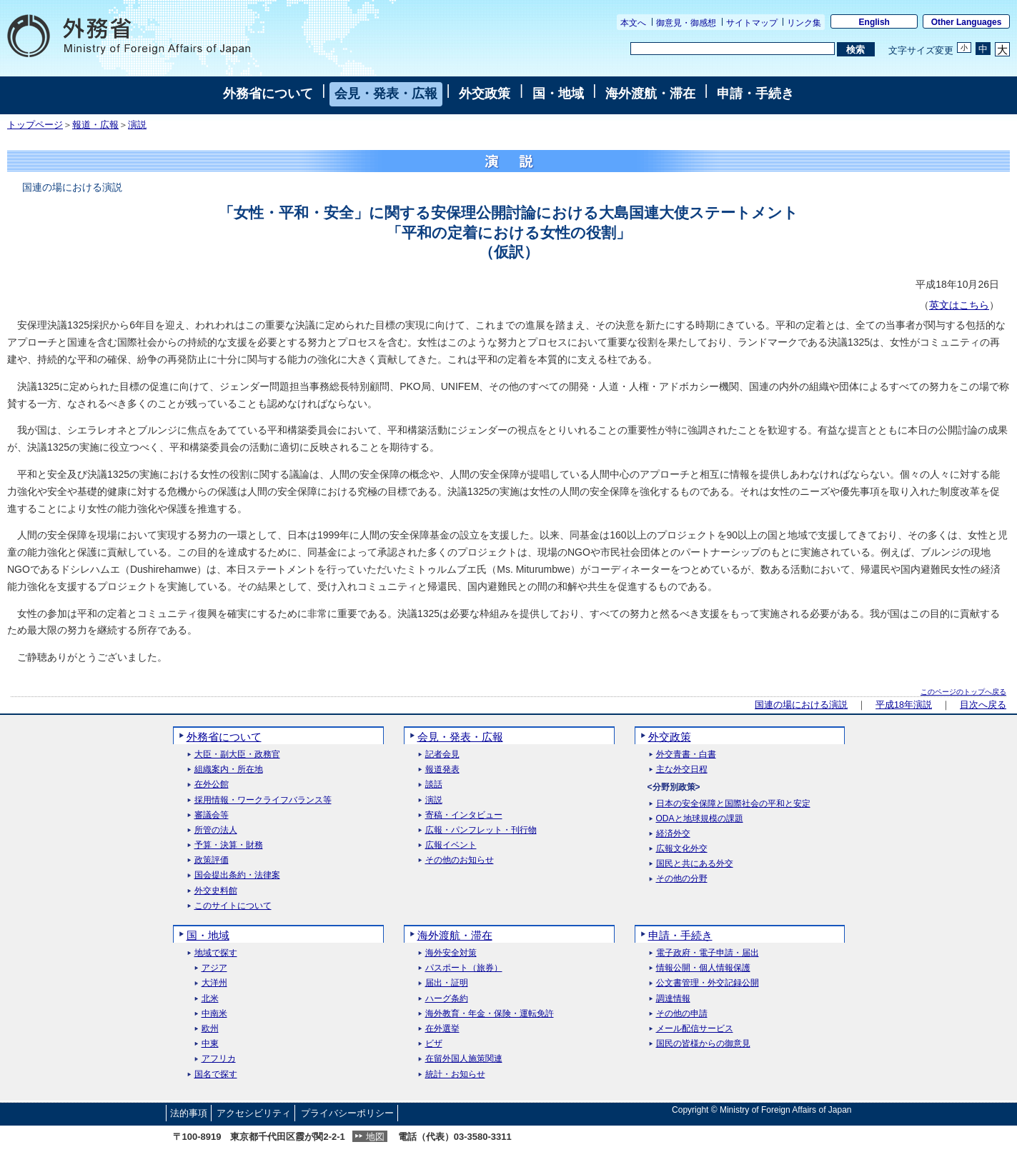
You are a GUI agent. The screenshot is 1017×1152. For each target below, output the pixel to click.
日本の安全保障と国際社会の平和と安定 (733, 803)
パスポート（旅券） (463, 968)
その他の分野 (682, 878)
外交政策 (484, 93)
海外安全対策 (451, 953)
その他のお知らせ (459, 860)
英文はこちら (959, 305)
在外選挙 (442, 1028)
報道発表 (442, 769)
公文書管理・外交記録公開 (707, 983)
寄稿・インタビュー (463, 815)
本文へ (633, 23)
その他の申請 (682, 1013)
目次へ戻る (983, 705)
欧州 (210, 1028)
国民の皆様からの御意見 (703, 1043)
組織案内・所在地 (228, 769)
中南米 (214, 1013)
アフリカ (219, 1058)
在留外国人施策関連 (463, 1058)
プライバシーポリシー (347, 1113)
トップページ (35, 125)
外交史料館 (215, 891)
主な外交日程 (682, 769)
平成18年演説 (903, 705)
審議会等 (211, 815)
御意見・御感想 (686, 23)
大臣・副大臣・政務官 (237, 754)
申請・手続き (755, 93)
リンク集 (804, 23)
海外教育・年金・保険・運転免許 (489, 1013)
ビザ (433, 1043)
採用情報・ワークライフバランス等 (263, 800)
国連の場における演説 (801, 705)
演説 (137, 125)
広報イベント (451, 845)
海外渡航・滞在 (650, 93)
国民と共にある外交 (694, 863)
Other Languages (966, 22)
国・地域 (558, 93)
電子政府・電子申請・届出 (707, 953)
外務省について (268, 93)
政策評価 (211, 860)
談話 (433, 784)
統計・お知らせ (455, 1074)
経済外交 (673, 833)
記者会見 (442, 754)
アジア (214, 968)
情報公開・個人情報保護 (703, 968)
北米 (210, 998)
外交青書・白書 (686, 754)
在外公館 (211, 784)
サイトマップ (752, 23)
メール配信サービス (694, 1028)
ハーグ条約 (446, 998)
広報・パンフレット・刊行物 (481, 830)
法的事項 (188, 1113)
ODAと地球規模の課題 (699, 818)
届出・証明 (446, 983)
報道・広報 (95, 125)
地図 (375, 1136)
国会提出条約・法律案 (237, 875)
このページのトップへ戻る (963, 692)
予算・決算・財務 (228, 845)
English (874, 22)
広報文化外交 (682, 848)
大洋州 (214, 983)
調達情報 (673, 998)
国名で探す (215, 1074)
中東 (210, 1043)
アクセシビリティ (254, 1113)
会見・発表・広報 (385, 93)
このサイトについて (233, 906)
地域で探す (215, 953)
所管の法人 (215, 830)
